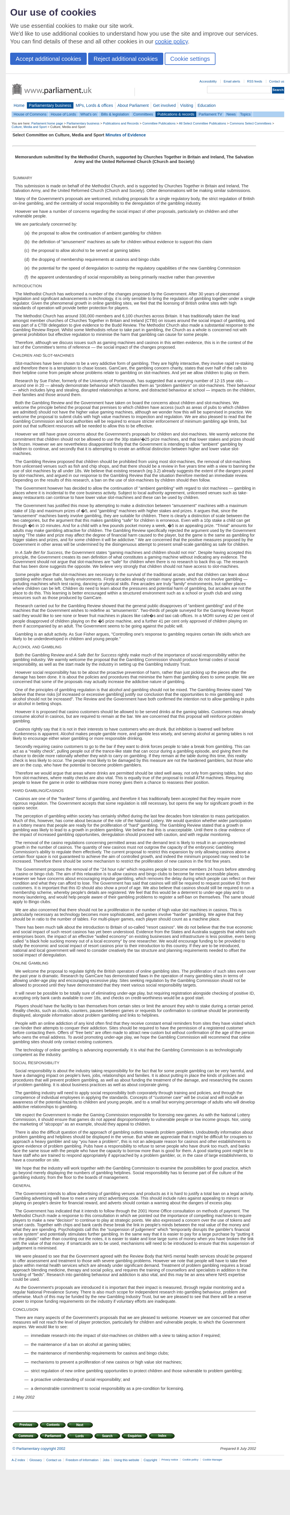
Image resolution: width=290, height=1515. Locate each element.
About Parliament (133, 105)
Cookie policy (190, 1459)
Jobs (106, 1460)
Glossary (36, 1460)
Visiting (186, 105)
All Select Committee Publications (202, 123)
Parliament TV (210, 114)
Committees (143, 114)
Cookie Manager (212, 1459)
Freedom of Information (82, 1460)
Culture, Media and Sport (29, 127)
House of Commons (30, 114)
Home (19, 105)
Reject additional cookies (126, 59)
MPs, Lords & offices (94, 105)
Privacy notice (170, 1459)
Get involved (164, 105)
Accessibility (208, 81)
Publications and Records (121, 123)
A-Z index (18, 1460)
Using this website (126, 1460)
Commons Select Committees (250, 123)
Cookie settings (190, 59)
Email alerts (232, 81)
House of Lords (63, 114)
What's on (88, 114)
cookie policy (171, 41)
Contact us (276, 81)
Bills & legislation (115, 114)
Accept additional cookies (48, 59)
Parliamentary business (50, 105)
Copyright (150, 1460)
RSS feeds (254, 81)
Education (206, 105)
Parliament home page (47, 123)
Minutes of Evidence (126, 135)
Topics (245, 114)
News (231, 114)
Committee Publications (158, 123)
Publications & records (175, 114)
